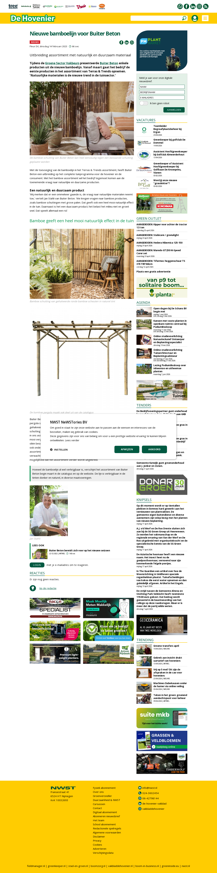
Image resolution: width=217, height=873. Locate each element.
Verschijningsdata (103, 852)
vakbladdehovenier (153, 808)
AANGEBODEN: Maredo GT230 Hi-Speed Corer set (158, 252)
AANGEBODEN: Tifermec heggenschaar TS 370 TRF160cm (160, 262)
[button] (59, 449)
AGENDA (143, 302)
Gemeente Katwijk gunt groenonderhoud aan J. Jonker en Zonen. (160, 464)
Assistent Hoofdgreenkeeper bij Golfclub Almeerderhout (170, 153)
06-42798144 (150, 798)
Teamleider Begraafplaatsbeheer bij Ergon (167, 129)
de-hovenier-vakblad (154, 803)
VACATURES (145, 120)
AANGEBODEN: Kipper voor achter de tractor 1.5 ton (161, 226)
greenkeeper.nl (56, 866)
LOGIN (37, 565)
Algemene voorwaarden (107, 832)
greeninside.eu (170, 866)
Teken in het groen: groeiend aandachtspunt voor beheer (170, 696)
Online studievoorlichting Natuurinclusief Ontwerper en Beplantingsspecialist (168, 339)
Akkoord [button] (154, 449)
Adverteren (99, 848)
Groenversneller (102, 796)
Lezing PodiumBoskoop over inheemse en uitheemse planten (169, 368)
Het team (98, 820)
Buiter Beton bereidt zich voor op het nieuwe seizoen (79, 550)
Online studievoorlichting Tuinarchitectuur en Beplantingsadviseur (167, 353)
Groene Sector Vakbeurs (62, 63)
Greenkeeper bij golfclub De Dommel (169, 141)
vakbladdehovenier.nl (120, 866)
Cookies (97, 844)
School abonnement (104, 824)
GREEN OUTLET (148, 218)
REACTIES (37, 573)
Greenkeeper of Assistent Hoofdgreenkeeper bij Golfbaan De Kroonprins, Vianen (168, 168)
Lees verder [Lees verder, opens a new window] (72, 440)
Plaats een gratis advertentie (153, 271)
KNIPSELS (144, 499)
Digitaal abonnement (105, 812)
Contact (97, 808)
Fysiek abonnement (104, 787)
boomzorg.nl (98, 866)
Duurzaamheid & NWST (106, 800)
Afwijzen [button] (127, 449)
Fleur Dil (34, 46)
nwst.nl (186, 866)
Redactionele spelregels (107, 828)
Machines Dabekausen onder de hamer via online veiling (170, 685)
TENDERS (143, 405)
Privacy (97, 840)
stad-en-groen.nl (78, 866)
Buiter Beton (109, 63)
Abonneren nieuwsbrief (106, 816)
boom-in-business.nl (147, 866)
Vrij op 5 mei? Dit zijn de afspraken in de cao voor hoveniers (167, 672)
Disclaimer (99, 836)
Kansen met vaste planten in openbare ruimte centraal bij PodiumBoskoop (170, 323)
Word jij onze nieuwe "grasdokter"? (165, 182)
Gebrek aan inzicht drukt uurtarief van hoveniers (167, 659)
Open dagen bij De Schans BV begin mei (170, 310)
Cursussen (99, 804)
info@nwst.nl (149, 787)
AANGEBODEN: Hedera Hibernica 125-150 (159, 242)
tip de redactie (47, 588)
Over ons (98, 792)
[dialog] (108, 436)
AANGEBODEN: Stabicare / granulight (157, 235)
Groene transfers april (166, 645)
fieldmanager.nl (36, 866)
